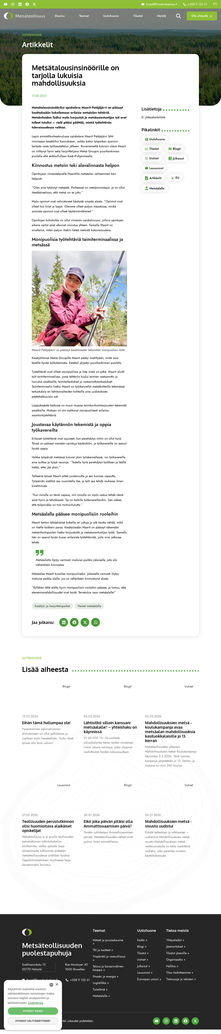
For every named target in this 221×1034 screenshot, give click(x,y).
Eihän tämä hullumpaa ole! (48, 722)
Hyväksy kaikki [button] (33, 1011)
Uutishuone (111, 16)
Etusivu (60, 16)
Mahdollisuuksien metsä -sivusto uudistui (170, 823)
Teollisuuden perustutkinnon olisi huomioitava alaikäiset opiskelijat (44, 828)
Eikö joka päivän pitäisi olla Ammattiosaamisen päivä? (110, 823)
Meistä (161, 16)
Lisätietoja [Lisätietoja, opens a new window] (35, 1003)
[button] (63, 622)
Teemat (84, 16)
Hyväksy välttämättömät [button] (32, 1021)
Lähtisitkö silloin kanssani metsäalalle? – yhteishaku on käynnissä (109, 727)
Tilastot (138, 16)
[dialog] (33, 1005)
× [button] (56, 984)
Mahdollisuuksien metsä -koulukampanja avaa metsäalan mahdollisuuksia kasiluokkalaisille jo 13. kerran (172, 731)
